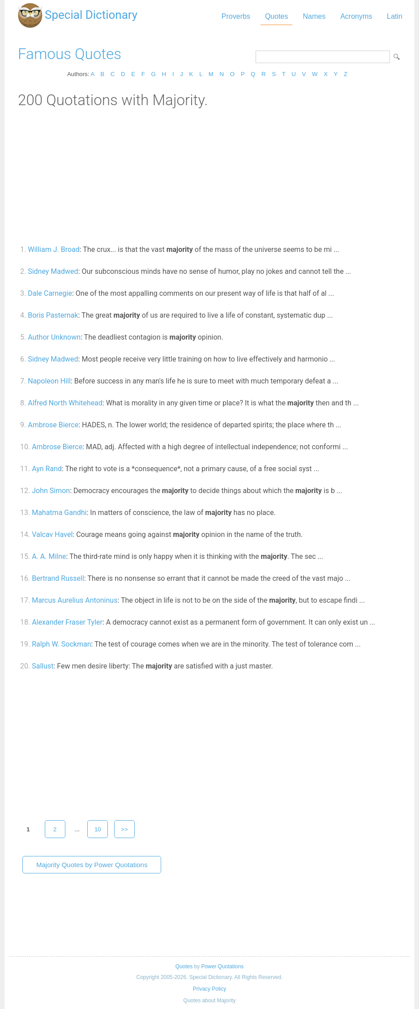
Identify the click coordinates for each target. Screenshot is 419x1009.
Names (314, 16)
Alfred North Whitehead (65, 403)
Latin (394, 16)
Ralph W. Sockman (61, 644)
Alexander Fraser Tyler (67, 622)
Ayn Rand (47, 468)
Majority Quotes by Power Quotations (91, 865)
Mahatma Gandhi (59, 512)
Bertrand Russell (58, 578)
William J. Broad (54, 249)
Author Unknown (54, 337)
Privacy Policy (209, 989)
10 (97, 829)
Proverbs (236, 16)
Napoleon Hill (49, 381)
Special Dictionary (91, 14)
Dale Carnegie (50, 293)
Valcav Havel (52, 534)
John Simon (51, 490)
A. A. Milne (49, 556)
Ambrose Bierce (53, 425)
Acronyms (356, 16)
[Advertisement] (209, 175)
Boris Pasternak (53, 315)
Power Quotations (222, 966)
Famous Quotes (69, 54)
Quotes (276, 16)
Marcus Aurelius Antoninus (74, 600)
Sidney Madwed (53, 271)
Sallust (42, 666)
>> (124, 829)
